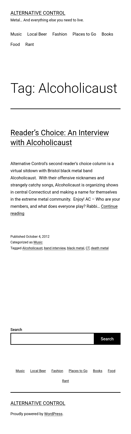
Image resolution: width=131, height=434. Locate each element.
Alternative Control (37, 13)
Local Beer (37, 34)
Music (16, 34)
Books (107, 34)
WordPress (53, 414)
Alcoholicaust (32, 248)
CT (87, 248)
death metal (100, 248)
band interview (55, 248)
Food (15, 44)
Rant (29, 44)
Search (16, 329)
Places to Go (84, 34)
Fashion (59, 34)
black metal (75, 248)
